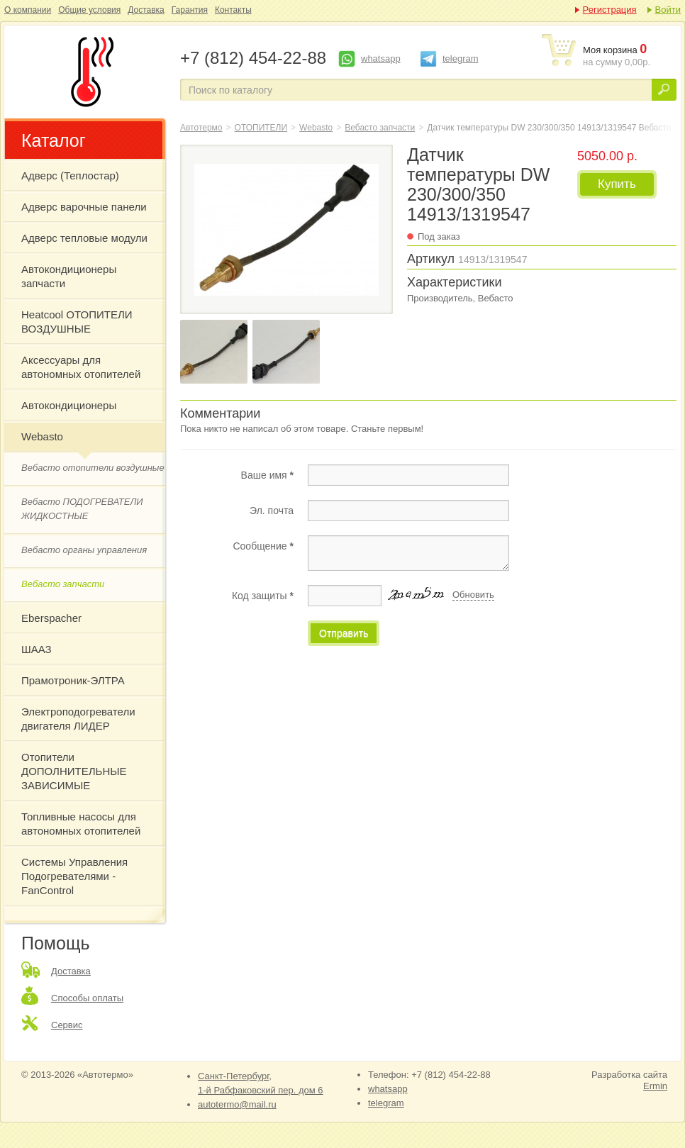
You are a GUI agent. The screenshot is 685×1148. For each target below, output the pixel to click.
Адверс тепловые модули (84, 238)
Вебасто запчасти (62, 584)
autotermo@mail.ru (237, 1104)
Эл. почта (272, 510)
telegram (460, 58)
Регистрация (610, 9)
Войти (668, 9)
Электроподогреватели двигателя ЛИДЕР (78, 719)
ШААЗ (36, 649)
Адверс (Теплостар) (70, 175)
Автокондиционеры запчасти (68, 276)
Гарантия (190, 10)
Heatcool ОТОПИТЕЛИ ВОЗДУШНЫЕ (77, 321)
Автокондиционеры (68, 405)
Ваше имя (267, 475)
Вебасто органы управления (84, 550)
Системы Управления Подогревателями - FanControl (74, 876)
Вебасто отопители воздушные (93, 467)
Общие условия (89, 10)
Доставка (146, 10)
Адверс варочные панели (84, 207)
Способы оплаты (87, 998)
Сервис (67, 1025)
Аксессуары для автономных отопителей (80, 367)
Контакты (233, 10)
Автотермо (201, 128)
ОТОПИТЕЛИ (261, 128)
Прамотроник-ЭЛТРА (73, 680)
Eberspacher (51, 618)
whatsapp (381, 58)
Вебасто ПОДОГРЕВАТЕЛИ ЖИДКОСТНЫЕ (82, 508)
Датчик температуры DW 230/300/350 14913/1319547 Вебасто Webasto (89, 71)
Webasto (42, 436)
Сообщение (263, 546)
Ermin (655, 1086)
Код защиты (263, 595)
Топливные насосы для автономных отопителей (80, 823)
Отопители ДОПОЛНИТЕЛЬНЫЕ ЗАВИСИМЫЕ (74, 771)
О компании (27, 10)
